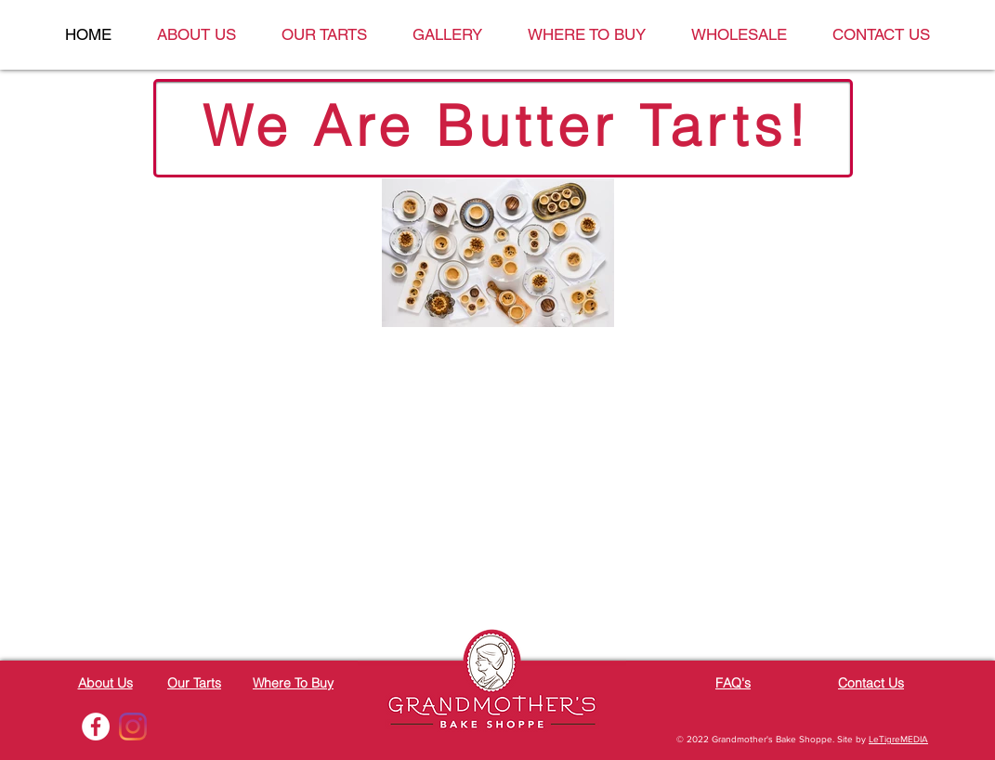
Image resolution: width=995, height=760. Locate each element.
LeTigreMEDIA (898, 739)
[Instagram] (133, 726)
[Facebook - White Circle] (96, 726)
